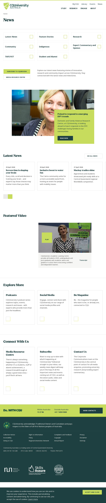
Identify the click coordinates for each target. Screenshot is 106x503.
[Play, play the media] (47, 258)
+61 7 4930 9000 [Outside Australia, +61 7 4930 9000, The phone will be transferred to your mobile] (60, 433)
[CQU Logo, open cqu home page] (16, 6)
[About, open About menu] (93, 8)
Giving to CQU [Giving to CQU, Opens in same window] (8, 461)
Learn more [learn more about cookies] (33, 499)
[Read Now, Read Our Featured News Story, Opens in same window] (65, 138)
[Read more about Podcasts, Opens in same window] (19, 328)
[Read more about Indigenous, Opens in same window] (53, 46)
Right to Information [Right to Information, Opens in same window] (36, 455)
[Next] (10, 217)
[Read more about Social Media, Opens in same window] (53, 328)
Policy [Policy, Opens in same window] (31, 458)
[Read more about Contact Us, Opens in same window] (87, 391)
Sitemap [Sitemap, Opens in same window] (82, 461)
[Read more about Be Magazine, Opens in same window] (87, 328)
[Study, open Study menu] (63, 8)
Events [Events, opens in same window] (92, 4)
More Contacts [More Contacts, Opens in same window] (91, 431)
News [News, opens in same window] (100, 4)
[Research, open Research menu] (73, 8)
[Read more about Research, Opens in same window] (87, 37)
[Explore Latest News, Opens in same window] (93, 156)
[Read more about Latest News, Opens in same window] (19, 37)
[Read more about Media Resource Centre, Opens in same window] (19, 391)
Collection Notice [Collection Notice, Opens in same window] (9, 455)
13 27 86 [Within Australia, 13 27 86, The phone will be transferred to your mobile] (40, 433)
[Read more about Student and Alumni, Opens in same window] (53, 56)
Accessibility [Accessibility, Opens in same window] (7, 458)
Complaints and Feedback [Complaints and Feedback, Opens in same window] (63, 455)
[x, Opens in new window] (21, 478)
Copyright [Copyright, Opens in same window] (57, 458)
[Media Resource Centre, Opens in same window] (17, 77)
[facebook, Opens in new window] (5, 478)
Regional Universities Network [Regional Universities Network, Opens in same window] (39, 461)
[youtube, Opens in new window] (27, 478)
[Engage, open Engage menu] (84, 8)
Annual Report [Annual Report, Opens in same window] (59, 461)
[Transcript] (81, 281)
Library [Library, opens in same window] (84, 4)
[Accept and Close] (92, 492)
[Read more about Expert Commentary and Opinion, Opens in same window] (87, 46)
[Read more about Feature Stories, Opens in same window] (53, 37)
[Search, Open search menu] (101, 8)
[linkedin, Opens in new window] (16, 478)
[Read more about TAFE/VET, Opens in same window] (19, 56)
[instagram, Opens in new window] (11, 478)
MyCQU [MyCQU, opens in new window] (75, 4)
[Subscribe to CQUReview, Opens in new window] (17, 71)
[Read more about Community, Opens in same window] (19, 46)
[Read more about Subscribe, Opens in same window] (53, 391)
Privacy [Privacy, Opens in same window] (82, 455)
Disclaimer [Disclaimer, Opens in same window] (83, 458)
